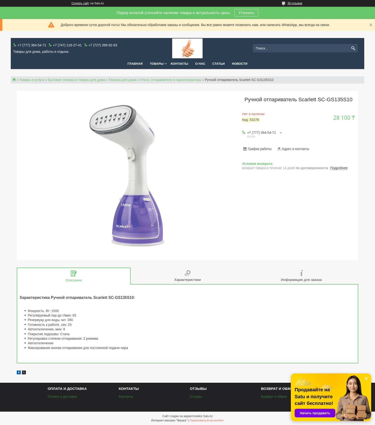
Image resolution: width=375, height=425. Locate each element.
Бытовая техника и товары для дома (76, 80)
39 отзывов (294, 3)
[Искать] (353, 48)
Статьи (218, 63)
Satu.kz (208, 416)
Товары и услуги (31, 80)
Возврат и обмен (274, 396)
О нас (200, 63)
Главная (135, 63)
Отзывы (196, 396)
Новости (240, 63)
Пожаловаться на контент (206, 420)
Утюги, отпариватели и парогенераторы (171, 80)
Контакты (179, 63)
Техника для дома (122, 80)
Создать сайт (80, 3)
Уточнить (246, 13)
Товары (156, 63)
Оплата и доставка (62, 396)
